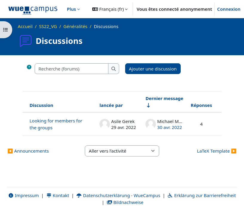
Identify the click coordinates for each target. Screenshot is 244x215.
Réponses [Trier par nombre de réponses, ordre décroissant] (201, 105)
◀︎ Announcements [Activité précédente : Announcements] (28, 151)
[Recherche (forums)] (72, 68)
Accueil (25, 26)
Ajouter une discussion (153, 69)
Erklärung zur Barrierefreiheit (202, 195)
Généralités (75, 26)
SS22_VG (48, 26)
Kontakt (57, 195)
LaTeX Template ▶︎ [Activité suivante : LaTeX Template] (217, 151)
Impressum (23, 195)
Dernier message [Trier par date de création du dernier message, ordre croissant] (164, 98)
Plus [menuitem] (71, 9)
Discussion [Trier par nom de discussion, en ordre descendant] (41, 105)
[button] (109, 9)
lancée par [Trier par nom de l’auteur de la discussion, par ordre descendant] (111, 105)
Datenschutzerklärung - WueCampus (118, 195)
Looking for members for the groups (56, 124)
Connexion (228, 9)
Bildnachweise (125, 202)
